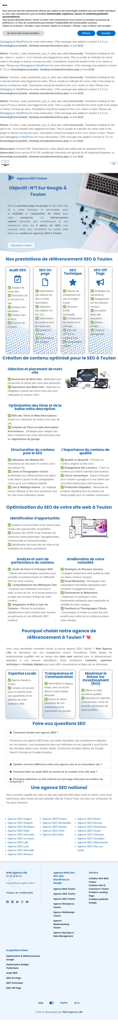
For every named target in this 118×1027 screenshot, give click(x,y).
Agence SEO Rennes (89, 823)
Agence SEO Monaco (20, 854)
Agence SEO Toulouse (90, 835)
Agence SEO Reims (89, 819)
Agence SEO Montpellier (57, 823)
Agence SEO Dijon (19, 831)
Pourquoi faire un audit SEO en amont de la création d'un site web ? (55, 772)
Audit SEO (12, 973)
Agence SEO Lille (18, 842)
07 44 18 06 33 (14, 876)
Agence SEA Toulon (64, 899)
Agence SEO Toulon (89, 831)
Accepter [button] (106, 1021)
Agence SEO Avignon (20, 823)
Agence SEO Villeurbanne (92, 842)
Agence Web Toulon (64, 889)
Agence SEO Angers (20, 819)
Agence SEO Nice (53, 835)
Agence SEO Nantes (55, 827)
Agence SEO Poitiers (55, 819)
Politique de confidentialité (19, 893)
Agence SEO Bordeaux (21, 827)
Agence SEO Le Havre (21, 839)
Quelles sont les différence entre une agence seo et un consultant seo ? (57, 764)
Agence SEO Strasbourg (91, 827)
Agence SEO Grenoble (21, 835)
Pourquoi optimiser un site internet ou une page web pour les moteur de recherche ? (56, 781)
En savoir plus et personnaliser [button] (23, 1021)
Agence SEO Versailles (90, 839)
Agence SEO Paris (53, 831)
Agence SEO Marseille (21, 850)
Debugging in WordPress (28, 17)
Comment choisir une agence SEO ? (35, 733)
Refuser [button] (86, 1021)
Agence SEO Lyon (18, 846)
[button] (59, 733)
